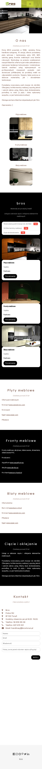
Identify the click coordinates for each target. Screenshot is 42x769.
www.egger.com (12, 415)
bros (21, 759)
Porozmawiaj (10, 276)
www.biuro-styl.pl (15, 508)
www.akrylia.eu (12, 468)
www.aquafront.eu (17, 463)
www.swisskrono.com (17, 405)
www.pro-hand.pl (15, 473)
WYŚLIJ (35, 657)
